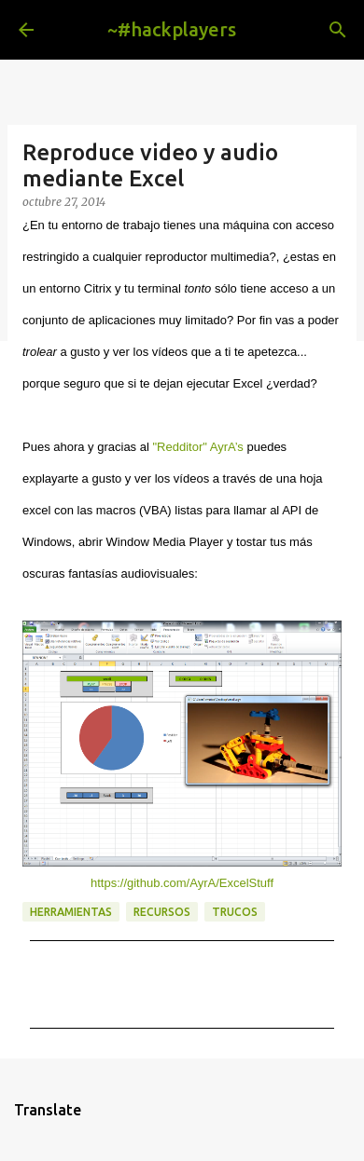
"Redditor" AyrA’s (197, 447)
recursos (161, 912)
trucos (235, 912)
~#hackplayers (171, 29)
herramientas (71, 912)
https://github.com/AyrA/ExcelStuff (182, 883)
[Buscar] (338, 29)
